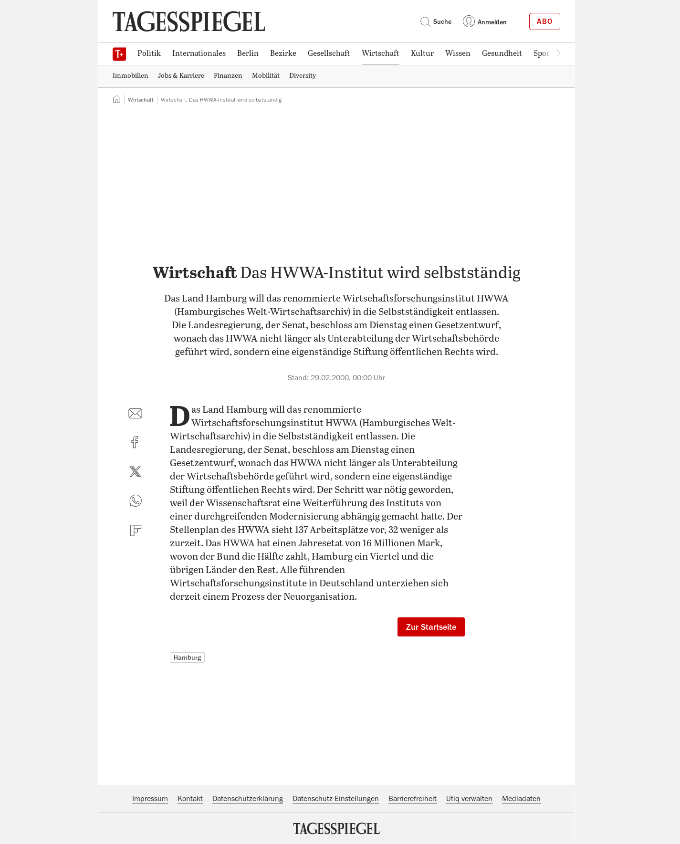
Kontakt (190, 798)
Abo (545, 21)
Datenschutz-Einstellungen (336, 798)
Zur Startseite (431, 627)
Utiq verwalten (469, 798)
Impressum (150, 798)
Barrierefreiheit (412, 798)
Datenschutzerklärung (247, 798)
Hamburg (187, 657)
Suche (435, 21)
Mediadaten (521, 798)
